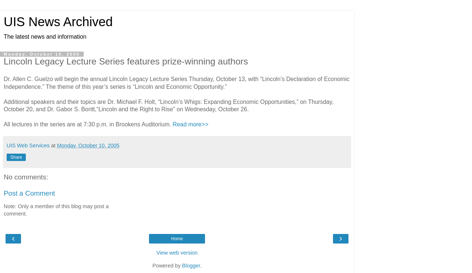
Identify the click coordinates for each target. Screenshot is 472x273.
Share (16, 157)
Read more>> (190, 124)
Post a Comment (29, 193)
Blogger (191, 266)
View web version (177, 253)
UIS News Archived (58, 22)
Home (177, 238)
